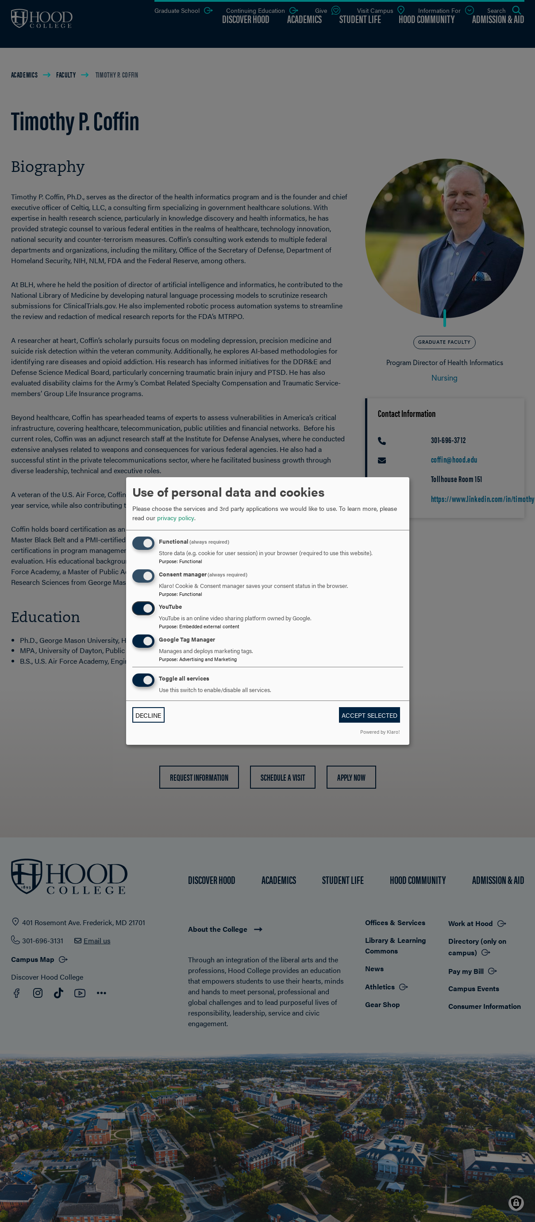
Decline (148, 715)
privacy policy (175, 517)
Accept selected (369, 715)
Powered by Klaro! (380, 731)
